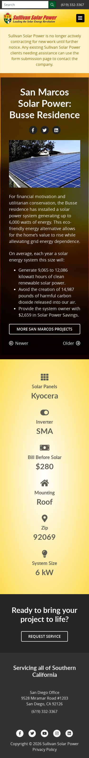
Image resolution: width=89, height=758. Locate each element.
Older (71, 343)
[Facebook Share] (33, 130)
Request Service (44, 636)
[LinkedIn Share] (56, 130)
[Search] (52, 4)
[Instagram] (57, 732)
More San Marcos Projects (44, 329)
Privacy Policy (45, 749)
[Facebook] (20, 732)
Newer (18, 343)
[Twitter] (33, 732)
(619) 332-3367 (72, 4)
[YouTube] (45, 732)
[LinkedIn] (69, 732)
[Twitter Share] (45, 130)
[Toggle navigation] (80, 18)
